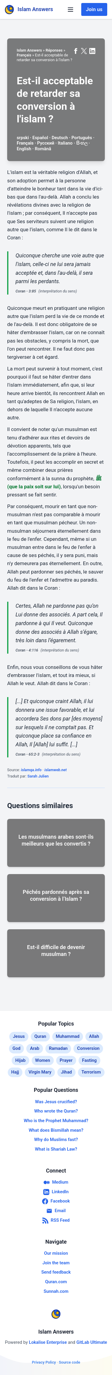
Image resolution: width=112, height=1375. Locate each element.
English (24, 148)
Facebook (56, 1201)
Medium (56, 1182)
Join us (94, 9)
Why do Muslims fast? (56, 1139)
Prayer (66, 1060)
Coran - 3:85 (26, 291)
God (17, 1048)
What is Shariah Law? (56, 1149)
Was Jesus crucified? (56, 1101)
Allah (94, 1036)
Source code (69, 1362)
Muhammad (67, 1036)
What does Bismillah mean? (56, 1130)
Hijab (20, 1060)
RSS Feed (56, 1221)
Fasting (89, 1060)
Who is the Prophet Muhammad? (56, 1120)
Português (81, 137)
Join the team (56, 1263)
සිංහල (82, 143)
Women (42, 1060)
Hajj (15, 1072)
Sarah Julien (38, 776)
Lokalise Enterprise (48, 1342)
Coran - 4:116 (27, 650)
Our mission (56, 1253)
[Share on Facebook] (76, 51)
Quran (40, 1036)
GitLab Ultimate (91, 1342)
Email (56, 1211)
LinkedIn (56, 1192)
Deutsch (60, 137)
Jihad (66, 1072)
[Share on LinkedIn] (92, 51)
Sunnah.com (56, 1291)
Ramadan (58, 1048)
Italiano (65, 143)
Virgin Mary (39, 1072)
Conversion (88, 1048)
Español (40, 137)
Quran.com (56, 1281)
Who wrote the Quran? (56, 1111)
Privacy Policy (44, 1362)
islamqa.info (31, 770)
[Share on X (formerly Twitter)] (84, 51)
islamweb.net (56, 770)
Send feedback (55, 1272)
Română (43, 148)
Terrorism (91, 1072)
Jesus (19, 1036)
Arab (34, 1048)
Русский (45, 143)
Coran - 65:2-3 (27, 754)
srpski (23, 137)
